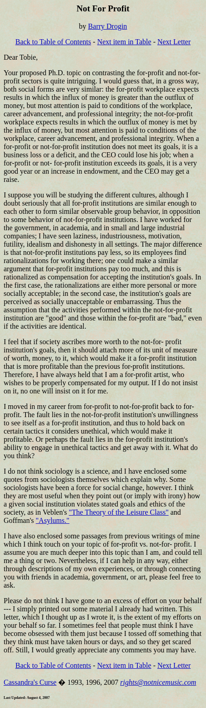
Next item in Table (124, 42)
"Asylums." (53, 520)
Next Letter (174, 42)
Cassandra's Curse (30, 682)
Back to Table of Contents (53, 42)
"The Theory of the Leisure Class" (118, 512)
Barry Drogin (107, 26)
